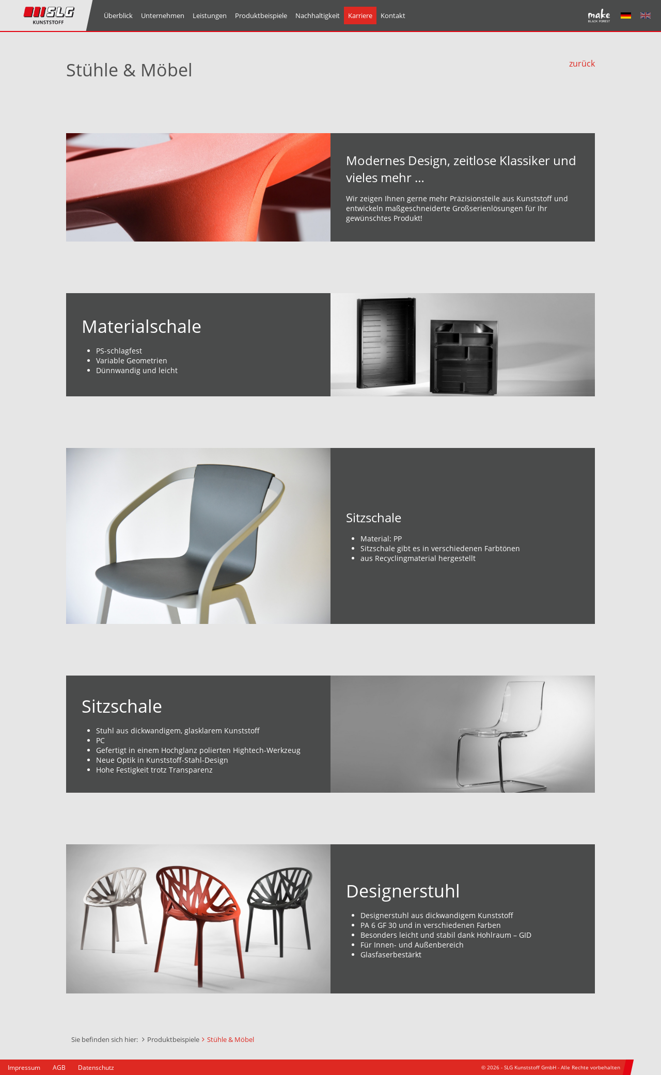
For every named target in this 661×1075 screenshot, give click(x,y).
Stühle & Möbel (230, 1039)
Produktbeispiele (173, 1039)
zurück (582, 63)
